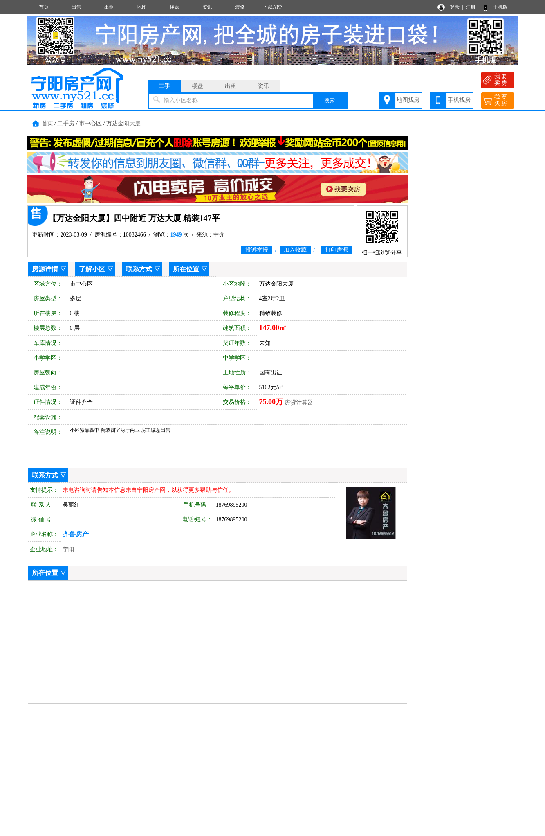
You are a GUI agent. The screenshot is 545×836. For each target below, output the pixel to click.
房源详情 (45, 269)
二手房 (65, 123)
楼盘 (174, 7)
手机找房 (459, 100)
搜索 (329, 100)
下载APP (272, 7)
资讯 (207, 7)
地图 (142, 7)
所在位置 (186, 269)
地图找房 (408, 100)
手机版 (500, 7)
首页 (44, 7)
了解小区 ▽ (96, 269)
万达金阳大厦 (123, 123)
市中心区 (90, 123)
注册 (470, 7)
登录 (455, 7)
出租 (109, 7)
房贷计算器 (299, 402)
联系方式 (139, 269)
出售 (76, 7)
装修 (240, 7)
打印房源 (336, 250)
